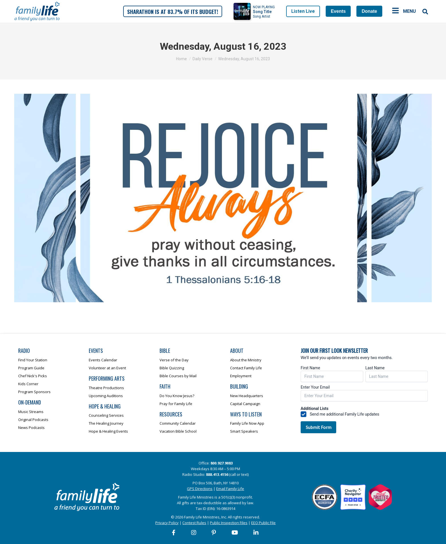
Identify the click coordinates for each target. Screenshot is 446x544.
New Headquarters (246, 395)
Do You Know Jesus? (177, 395)
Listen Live (303, 11)
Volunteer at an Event (107, 367)
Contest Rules (194, 522)
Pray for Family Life (176, 403)
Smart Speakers (244, 431)
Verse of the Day (174, 359)
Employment (240, 375)
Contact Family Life (246, 367)
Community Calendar (178, 423)
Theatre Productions (106, 387)
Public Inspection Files (228, 522)
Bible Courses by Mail (178, 375)
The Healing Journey (106, 423)
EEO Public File (263, 522)
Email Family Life (230, 488)
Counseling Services (106, 415)
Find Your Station (32, 359)
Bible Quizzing (172, 367)
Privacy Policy (167, 522)
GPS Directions (199, 488)
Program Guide (31, 367)
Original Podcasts (33, 419)
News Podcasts (31, 427)
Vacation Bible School (178, 431)
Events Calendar (103, 359)
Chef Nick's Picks (32, 375)
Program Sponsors (34, 391)
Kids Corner (28, 383)
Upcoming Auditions (106, 395)
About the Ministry (245, 359)
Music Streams (31, 411)
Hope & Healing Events (108, 431)
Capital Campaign (245, 403)
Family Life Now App (247, 423)
